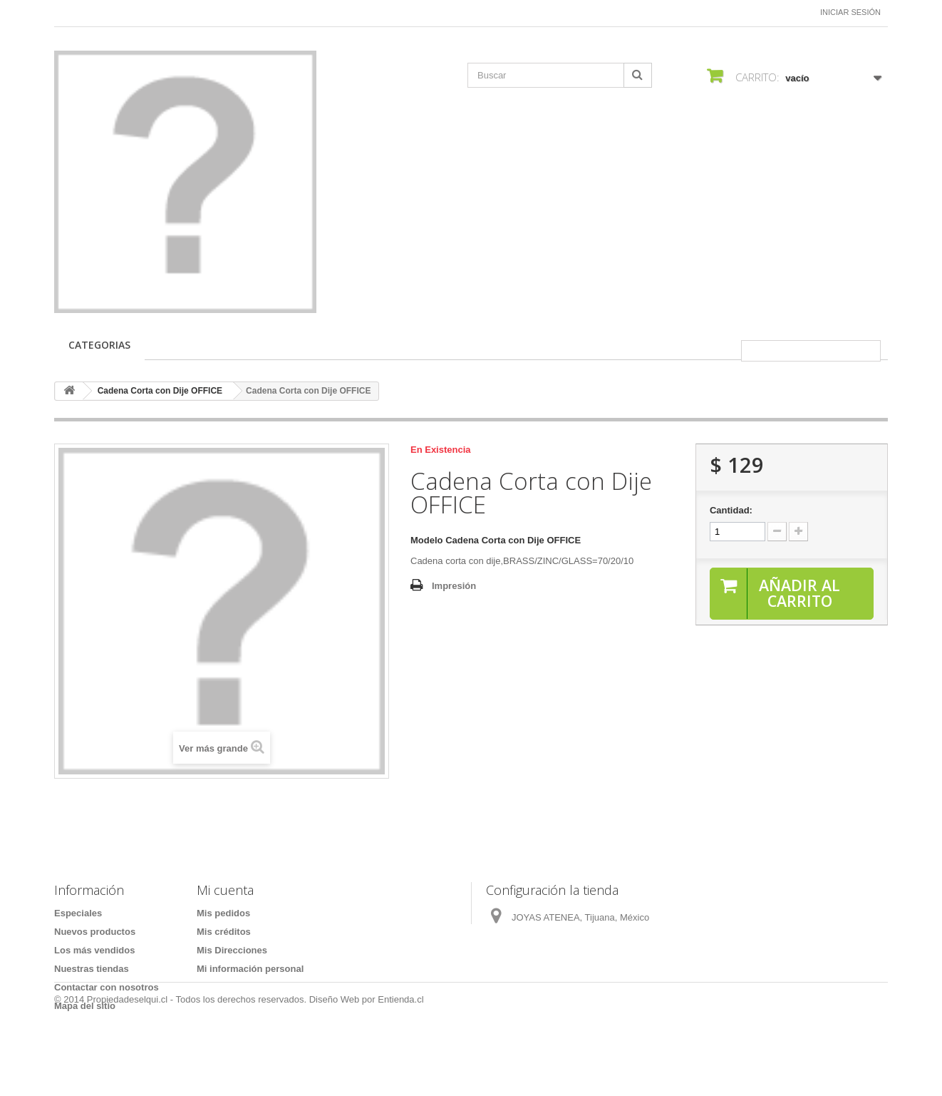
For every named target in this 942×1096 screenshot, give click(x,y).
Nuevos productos (94, 931)
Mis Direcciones (232, 950)
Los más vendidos (94, 950)
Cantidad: (731, 510)
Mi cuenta (225, 889)
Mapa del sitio (84, 1005)
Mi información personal (250, 968)
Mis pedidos (223, 913)
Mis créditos (224, 931)
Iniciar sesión (850, 12)
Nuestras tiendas (91, 968)
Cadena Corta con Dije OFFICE (160, 391)
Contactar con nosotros (106, 987)
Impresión (454, 585)
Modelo (426, 540)
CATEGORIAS (99, 345)
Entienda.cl (400, 1057)
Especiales (78, 913)
